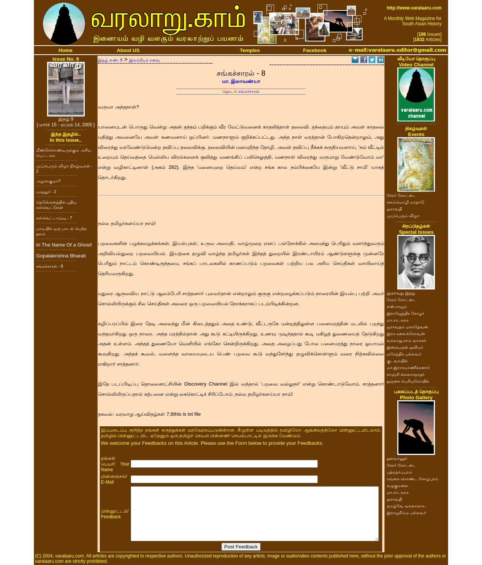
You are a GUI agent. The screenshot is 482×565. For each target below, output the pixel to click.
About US (128, 50)
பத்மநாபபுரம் (399, 472)
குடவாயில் (397, 360)
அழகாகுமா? (48, 181)
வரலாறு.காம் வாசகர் (406, 340)
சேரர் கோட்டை (401, 195)
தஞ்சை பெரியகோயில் (408, 381)
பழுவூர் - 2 (46, 191)
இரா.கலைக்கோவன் (406, 333)
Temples (250, 50)
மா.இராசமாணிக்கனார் (408, 367)
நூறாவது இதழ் (401, 293)
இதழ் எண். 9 (110, 60)
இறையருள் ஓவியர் (405, 347)
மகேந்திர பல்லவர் (404, 354)
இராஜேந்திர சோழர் (405, 313)
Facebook (314, 50)
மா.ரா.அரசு (398, 320)
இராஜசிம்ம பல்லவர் (406, 512)
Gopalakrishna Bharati (61, 256)
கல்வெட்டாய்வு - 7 (54, 218)
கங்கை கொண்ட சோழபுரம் (412, 478)
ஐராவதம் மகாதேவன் (407, 327)
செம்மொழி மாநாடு (405, 202)
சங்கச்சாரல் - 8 (49, 266)
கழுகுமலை (397, 485)
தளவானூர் (397, 458)
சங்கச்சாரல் (248, 91)
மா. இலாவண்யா (241, 81)
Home (66, 50)
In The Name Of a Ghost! (64, 245)
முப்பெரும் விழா (403, 215)
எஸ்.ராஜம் (397, 306)
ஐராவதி (394, 209)
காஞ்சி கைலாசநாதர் (406, 374)
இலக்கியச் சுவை (144, 60)
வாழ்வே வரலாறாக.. (407, 506)
